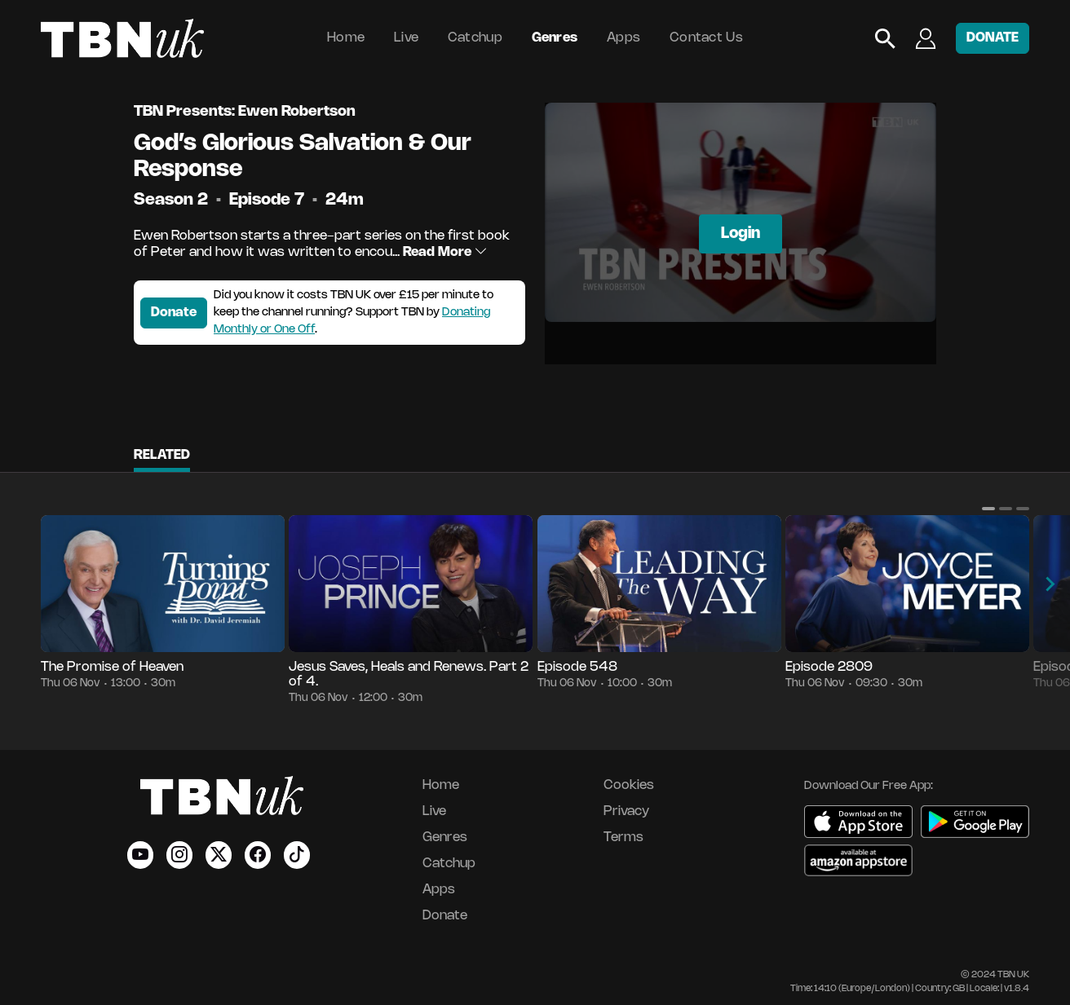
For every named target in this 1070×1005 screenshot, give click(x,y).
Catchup (475, 38)
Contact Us (706, 38)
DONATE (992, 38)
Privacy (626, 811)
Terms (623, 837)
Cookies (629, 785)
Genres (555, 38)
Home (346, 38)
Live (406, 38)
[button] (988, 508)
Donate (174, 312)
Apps (623, 38)
